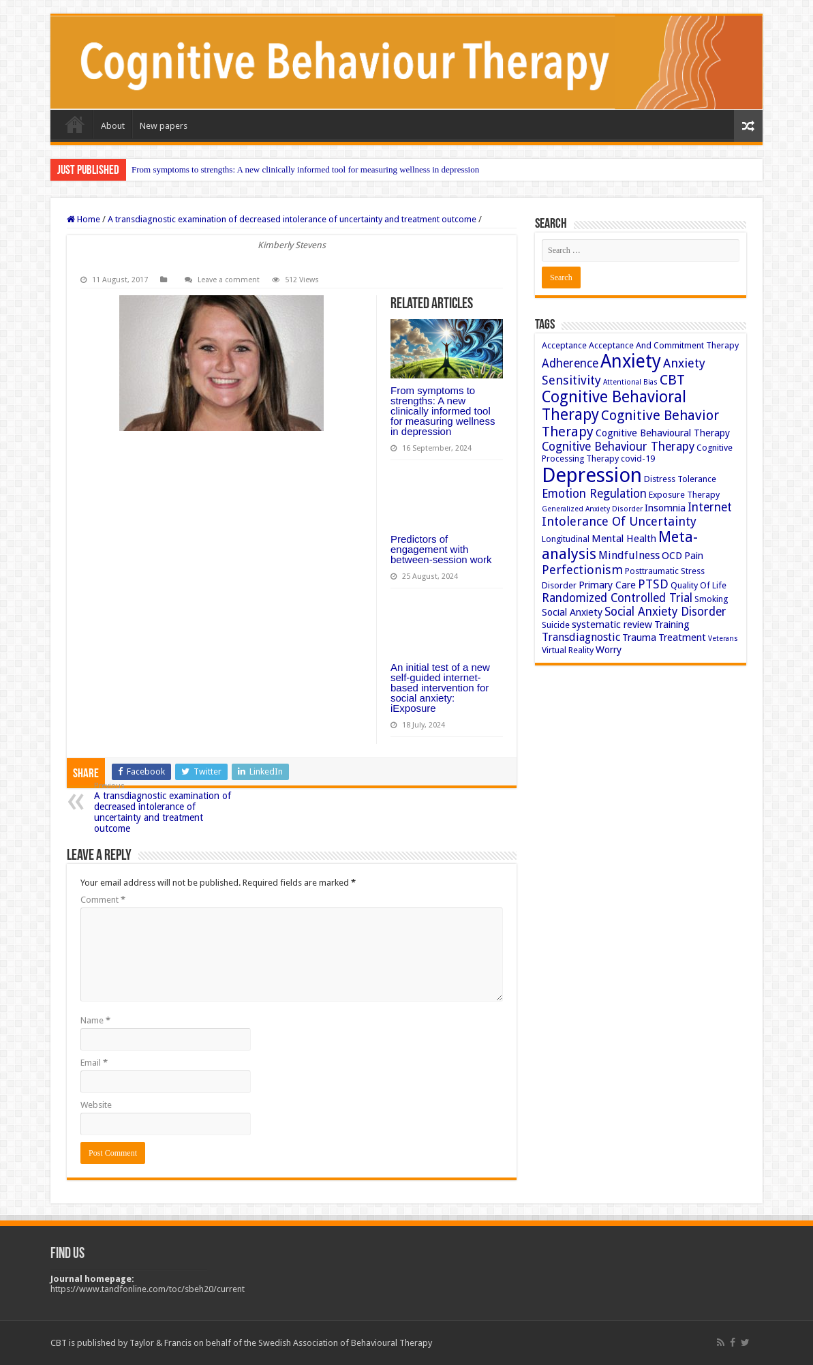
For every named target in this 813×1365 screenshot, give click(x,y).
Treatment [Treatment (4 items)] (682, 637)
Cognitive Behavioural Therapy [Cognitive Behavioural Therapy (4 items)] (663, 433)
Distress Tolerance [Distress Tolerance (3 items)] (680, 479)
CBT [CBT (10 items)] (672, 380)
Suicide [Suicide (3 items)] (556, 625)
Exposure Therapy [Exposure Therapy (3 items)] (684, 495)
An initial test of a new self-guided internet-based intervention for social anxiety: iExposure (440, 687)
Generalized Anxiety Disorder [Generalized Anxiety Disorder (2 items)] (592, 509)
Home (75, 124)
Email (94, 1063)
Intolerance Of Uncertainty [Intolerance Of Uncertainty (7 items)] (619, 521)
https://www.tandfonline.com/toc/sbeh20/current (147, 1289)
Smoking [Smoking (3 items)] (711, 599)
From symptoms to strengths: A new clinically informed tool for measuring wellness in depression (305, 169)
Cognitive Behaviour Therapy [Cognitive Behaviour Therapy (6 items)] (618, 446)
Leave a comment (229, 279)
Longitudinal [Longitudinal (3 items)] (565, 539)
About (113, 126)
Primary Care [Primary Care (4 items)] (607, 585)
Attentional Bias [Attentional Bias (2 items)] (630, 382)
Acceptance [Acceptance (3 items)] (564, 345)
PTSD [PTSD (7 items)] (653, 584)
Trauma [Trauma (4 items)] (639, 637)
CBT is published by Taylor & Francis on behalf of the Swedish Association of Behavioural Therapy (241, 1343)
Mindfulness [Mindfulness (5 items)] (629, 555)
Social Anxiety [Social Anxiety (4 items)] (572, 612)
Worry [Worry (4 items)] (609, 650)
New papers (163, 126)
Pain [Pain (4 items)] (693, 556)
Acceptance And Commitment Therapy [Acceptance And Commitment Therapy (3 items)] (664, 345)
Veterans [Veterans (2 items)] (723, 638)
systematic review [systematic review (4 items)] (612, 624)
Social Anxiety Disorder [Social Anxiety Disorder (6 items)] (665, 611)
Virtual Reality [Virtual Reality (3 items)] (568, 650)
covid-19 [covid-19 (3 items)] (638, 458)
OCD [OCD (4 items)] (672, 556)
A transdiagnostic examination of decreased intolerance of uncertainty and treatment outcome (292, 219)
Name (95, 1020)
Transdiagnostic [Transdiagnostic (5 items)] (581, 637)
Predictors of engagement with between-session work (440, 549)
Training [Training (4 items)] (672, 624)
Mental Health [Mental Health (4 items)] (624, 538)
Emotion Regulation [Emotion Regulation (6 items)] (594, 493)
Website (96, 1105)
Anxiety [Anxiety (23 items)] (630, 361)
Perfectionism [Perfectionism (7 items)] (582, 569)
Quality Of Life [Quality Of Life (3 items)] (698, 585)
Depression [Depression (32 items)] (592, 475)
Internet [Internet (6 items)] (710, 507)
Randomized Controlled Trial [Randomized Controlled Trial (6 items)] (617, 598)
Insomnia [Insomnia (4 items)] (665, 508)
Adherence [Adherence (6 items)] (570, 363)
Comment (102, 900)
